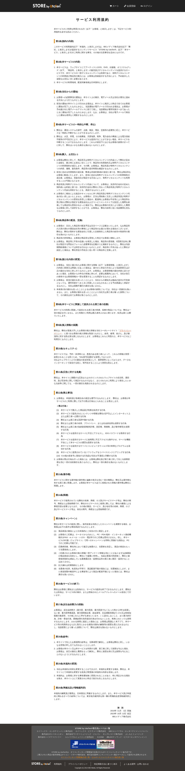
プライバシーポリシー (77, 764)
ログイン (148, 6)
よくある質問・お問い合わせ (136, 764)
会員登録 (131, 6)
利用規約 (58, 764)
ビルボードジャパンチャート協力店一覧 (108, 757)
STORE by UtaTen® (47, 6)
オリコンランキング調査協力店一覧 (75, 757)
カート (115, 6)
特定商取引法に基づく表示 (105, 764)
